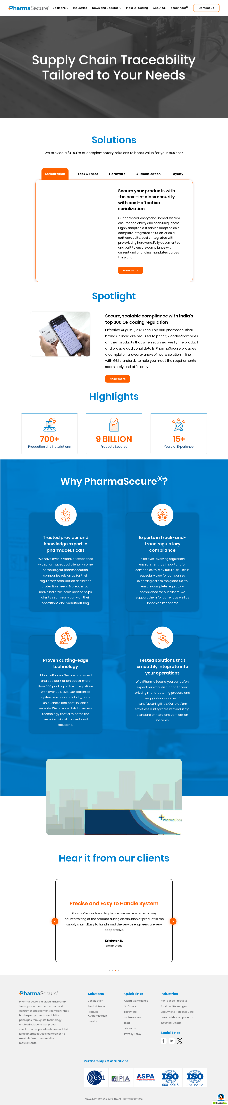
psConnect (179, 8)
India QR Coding (137, 8)
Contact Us (206, 8)
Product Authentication (97, 1013)
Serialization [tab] (55, 174)
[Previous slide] (55, 921)
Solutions (59, 8)
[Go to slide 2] (112, 970)
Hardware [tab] (117, 174)
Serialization (95, 1000)
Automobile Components (177, 1017)
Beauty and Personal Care (177, 1012)
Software (130, 1006)
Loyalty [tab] (177, 174)
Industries (80, 8)
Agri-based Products (174, 1000)
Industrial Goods (171, 1023)
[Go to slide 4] (118, 970)
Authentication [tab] (148, 174)
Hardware (130, 1012)
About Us (159, 8)
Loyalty (92, 1021)
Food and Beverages (174, 1006)
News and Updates (105, 8)
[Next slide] (173, 921)
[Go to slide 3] (115, 970)
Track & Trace (96, 1006)
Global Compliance (136, 1000)
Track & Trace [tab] (87, 174)
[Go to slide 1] (109, 970)
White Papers (132, 1017)
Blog (127, 1023)
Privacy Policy (132, 1034)
